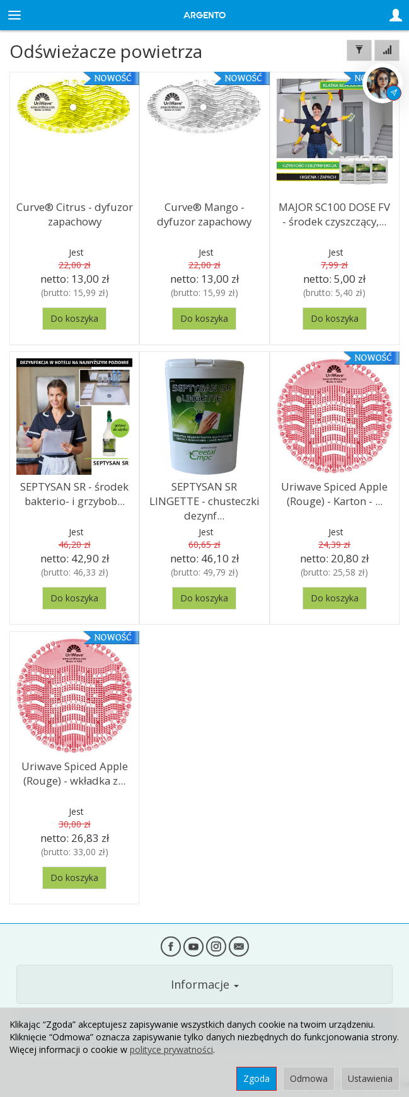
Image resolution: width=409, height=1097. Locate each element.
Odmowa (309, 1078)
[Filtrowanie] (359, 50)
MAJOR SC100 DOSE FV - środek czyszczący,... (334, 214)
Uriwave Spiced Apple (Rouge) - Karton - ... (334, 493)
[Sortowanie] (387, 50)
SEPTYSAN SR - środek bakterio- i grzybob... (74, 493)
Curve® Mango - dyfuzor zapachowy (204, 214)
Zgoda (256, 1078)
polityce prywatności (171, 1049)
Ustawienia (370, 1078)
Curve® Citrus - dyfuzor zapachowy (74, 214)
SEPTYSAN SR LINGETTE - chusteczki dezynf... (204, 500)
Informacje (205, 984)
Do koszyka (74, 318)
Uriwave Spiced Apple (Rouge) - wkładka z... (74, 773)
